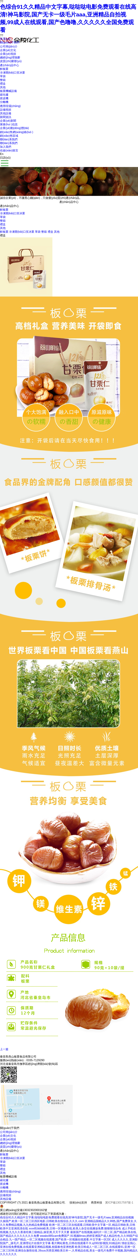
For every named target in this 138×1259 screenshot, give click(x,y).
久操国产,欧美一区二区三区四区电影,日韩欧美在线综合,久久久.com (42, 1221)
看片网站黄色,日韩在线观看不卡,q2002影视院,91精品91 (86, 1243)
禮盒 (3, 224)
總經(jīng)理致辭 (10, 1143)
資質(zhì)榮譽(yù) (11, 1146)
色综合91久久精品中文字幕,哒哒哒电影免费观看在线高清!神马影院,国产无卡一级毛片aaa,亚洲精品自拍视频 (67, 1217)
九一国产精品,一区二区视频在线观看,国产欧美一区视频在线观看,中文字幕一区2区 (60, 1239)
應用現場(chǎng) (10, 1191)
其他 (3, 228)
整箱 (3, 220)
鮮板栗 (4, 209)
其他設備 (5, 1198)
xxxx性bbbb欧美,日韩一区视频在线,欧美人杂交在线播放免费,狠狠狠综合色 (75, 1228)
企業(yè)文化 (8, 1135)
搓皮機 (4, 1183)
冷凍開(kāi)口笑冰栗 (12, 213)
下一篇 (4, 1052)
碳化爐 (4, 1180)
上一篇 (4, 1049)
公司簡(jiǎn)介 (8, 1132)
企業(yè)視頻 (8, 1139)
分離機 (4, 1187)
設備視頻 (5, 1195)
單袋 (3, 216)
